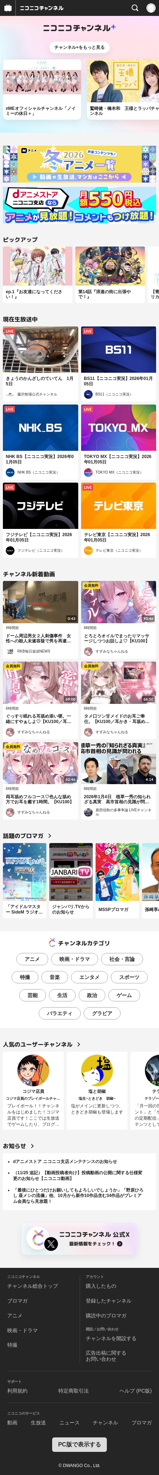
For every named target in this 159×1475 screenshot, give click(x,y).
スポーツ (129, 977)
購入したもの (101, 1286)
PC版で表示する (79, 1444)
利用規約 (17, 1391)
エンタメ (89, 977)
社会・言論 (122, 959)
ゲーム (124, 995)
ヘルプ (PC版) (136, 1391)
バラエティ (59, 1013)
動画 (12, 1422)
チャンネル (105, 1422)
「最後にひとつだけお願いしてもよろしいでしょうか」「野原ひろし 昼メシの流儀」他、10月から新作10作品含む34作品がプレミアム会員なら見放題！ (78, 1196)
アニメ (32, 959)
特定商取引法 (73, 1391)
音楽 (55, 977)
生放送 (38, 1422)
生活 (62, 995)
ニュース (69, 1422)
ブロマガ (17, 1301)
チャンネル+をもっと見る (79, 47)
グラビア (102, 1013)
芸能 (33, 995)
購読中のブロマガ (106, 1315)
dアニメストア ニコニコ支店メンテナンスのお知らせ (65, 1161)
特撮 (25, 977)
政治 (92, 995)
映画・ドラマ (74, 959)
